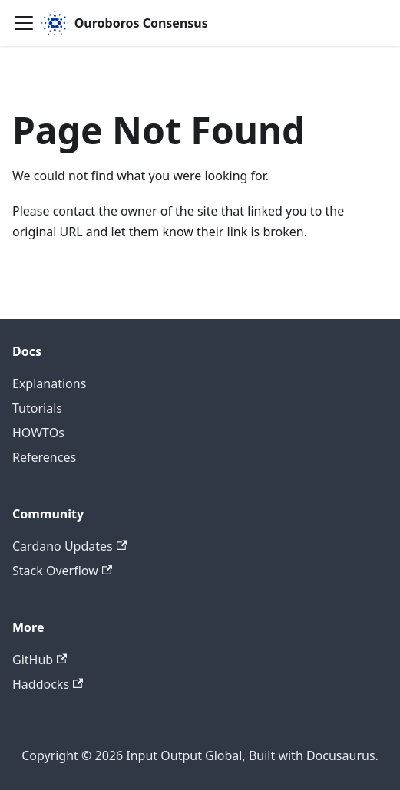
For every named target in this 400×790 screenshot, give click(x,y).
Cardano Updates (69, 546)
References (44, 457)
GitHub (39, 659)
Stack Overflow (62, 570)
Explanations (49, 383)
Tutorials (37, 408)
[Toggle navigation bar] (23, 23)
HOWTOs (38, 432)
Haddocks (47, 684)
